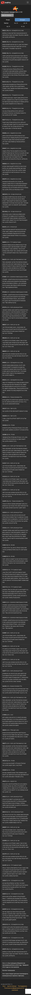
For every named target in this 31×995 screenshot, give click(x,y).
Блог (4, 986)
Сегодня (22, 20)
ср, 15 (8, 26)
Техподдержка (22, 986)
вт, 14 (25, 23)
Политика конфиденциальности (14, 988)
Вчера (8, 20)
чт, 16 (22, 26)
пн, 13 (16, 23)
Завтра (6, 23)
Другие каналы (7, 15)
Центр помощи (11, 986)
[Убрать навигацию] (27, 2)
